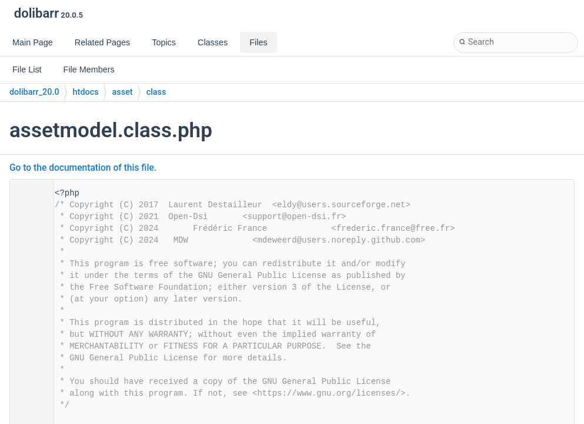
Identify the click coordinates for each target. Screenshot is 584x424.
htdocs (86, 92)
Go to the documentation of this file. (82, 168)
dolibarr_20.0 (34, 92)
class (156, 92)
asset (122, 92)
